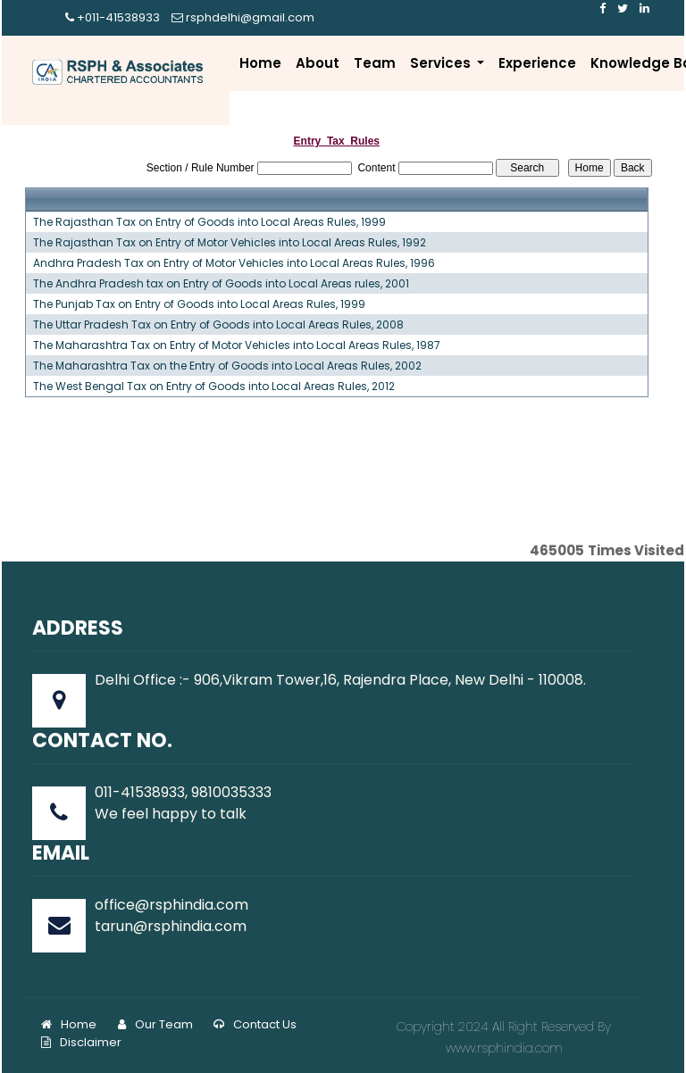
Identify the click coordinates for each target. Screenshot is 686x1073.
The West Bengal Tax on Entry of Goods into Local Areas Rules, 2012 (214, 386)
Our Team (155, 1024)
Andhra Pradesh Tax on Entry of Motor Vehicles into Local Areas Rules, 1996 (234, 263)
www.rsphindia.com (504, 1048)
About (317, 63)
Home (260, 63)
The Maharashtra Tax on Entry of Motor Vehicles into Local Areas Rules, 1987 (236, 345)
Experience (537, 63)
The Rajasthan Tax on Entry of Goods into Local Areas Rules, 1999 (209, 222)
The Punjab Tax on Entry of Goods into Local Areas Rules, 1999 (199, 304)
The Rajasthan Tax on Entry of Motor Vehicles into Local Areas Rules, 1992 (229, 243)
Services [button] (442, 63)
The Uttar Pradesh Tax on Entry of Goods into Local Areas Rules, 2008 (218, 325)
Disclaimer (81, 1042)
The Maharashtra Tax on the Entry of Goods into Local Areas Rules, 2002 (227, 366)
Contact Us (255, 1024)
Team (375, 63)
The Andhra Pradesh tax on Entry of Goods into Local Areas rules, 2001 (221, 284)
